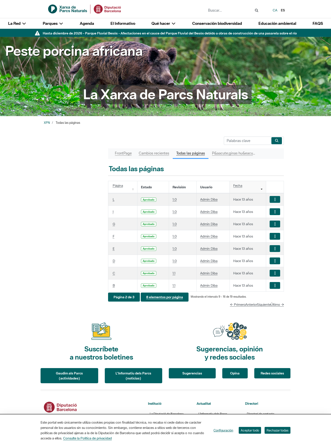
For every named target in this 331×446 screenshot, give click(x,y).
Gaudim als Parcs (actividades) (69, 375)
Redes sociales (272, 373)
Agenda (87, 23)
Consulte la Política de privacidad (87, 438)
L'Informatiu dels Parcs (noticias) (133, 375)
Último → (277, 304)
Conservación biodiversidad (217, 23)
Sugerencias (192, 373)
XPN (47, 123)
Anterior (251, 304)
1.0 (175, 199)
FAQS (318, 23)
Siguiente (264, 304)
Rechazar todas (277, 430)
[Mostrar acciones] (275, 199)
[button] (124, 297)
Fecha (237, 185)
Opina (235, 373)
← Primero (238, 304)
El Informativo (122, 23)
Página (118, 185)
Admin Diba (208, 199)
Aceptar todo (250, 430)
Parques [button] (53, 23)
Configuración (223, 430)
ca (275, 10)
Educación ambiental (277, 23)
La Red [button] (17, 23)
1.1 (174, 273)
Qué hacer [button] (163, 23)
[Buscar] (247, 141)
